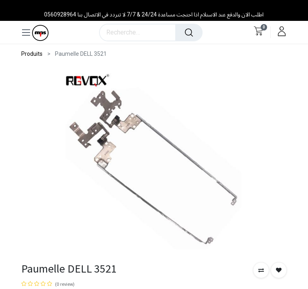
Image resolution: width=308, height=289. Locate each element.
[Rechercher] (189, 32)
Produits (32, 54)
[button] (261, 270)
